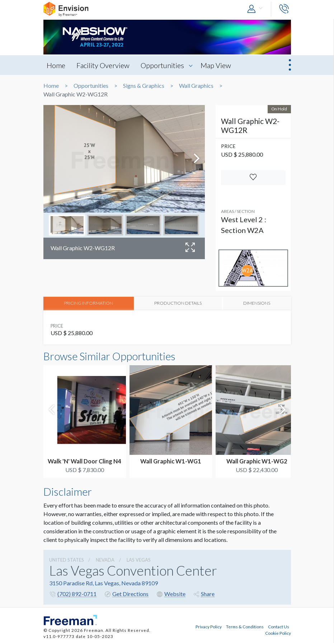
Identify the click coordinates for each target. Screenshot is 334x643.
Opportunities (164, 65)
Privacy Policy (209, 626)
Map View (218, 65)
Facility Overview (104, 65)
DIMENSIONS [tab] (256, 302)
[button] (256, 9)
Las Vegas (139, 559)
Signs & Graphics (143, 86)
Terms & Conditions (245, 626)
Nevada (105, 559)
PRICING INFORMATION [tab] (88, 302)
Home (56, 65)
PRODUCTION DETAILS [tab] (177, 302)
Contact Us (278, 626)
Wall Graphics (196, 86)
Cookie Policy (278, 632)
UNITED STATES (66, 559)
